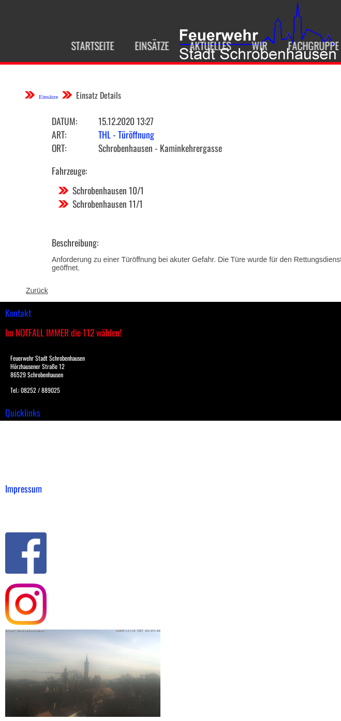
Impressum (23, 505)
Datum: (64, 121)
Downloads (22, 439)
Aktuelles (206, 45)
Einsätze (147, 45)
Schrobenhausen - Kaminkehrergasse (160, 148)
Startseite (88, 45)
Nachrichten (25, 461)
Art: (59, 134)
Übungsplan (25, 450)
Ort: (59, 148)
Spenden (19, 472)
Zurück (37, 290)
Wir (255, 45)
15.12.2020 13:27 (126, 121)
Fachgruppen (312, 45)
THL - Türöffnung (126, 134)
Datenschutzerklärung (41, 516)
